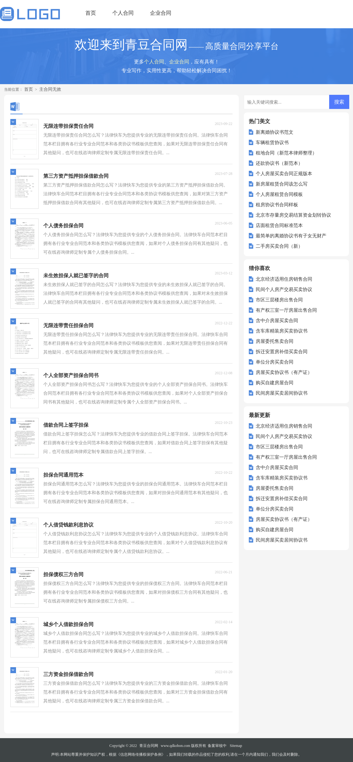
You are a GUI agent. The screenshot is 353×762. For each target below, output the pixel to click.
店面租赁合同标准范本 (279, 225)
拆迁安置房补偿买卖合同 (282, 351)
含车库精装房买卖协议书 (282, 330)
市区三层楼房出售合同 (279, 299)
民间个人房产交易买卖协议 (284, 289)
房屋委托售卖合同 (274, 341)
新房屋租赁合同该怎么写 (282, 183)
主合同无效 (50, 89)
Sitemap (236, 745)
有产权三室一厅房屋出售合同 (286, 310)
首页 (90, 13)
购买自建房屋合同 (274, 382)
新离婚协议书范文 (274, 132)
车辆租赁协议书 (272, 142)
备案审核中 (217, 745)
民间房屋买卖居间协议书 (282, 393)
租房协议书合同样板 (277, 204)
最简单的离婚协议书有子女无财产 (291, 235)
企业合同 (160, 13)
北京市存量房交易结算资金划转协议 (293, 215)
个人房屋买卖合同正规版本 (284, 173)
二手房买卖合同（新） (279, 246)
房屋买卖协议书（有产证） (284, 372)
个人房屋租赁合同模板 (279, 194)
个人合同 (123, 13)
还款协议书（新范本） (279, 163)
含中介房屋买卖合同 (277, 320)
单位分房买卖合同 (274, 362)
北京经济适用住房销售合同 (284, 279)
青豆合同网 (148, 745)
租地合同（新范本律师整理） (286, 152)
